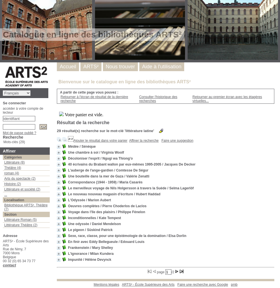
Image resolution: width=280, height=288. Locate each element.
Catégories (13, 157)
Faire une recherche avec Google (202, 285)
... (5, 195)
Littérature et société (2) (22, 189)
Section (10, 215)
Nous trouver (120, 66)
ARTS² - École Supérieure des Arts (148, 285)
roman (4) (11, 173)
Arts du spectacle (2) (20, 179)
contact (9, 265)
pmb (234, 285)
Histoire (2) (12, 184)
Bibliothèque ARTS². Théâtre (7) (25, 207)
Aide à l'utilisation (162, 66)
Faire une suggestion (177, 141)
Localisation (14, 200)
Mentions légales (106, 285)
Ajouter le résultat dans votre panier (100, 141)
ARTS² (91, 66)
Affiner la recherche (144, 141)
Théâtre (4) (12, 168)
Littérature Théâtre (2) (21, 225)
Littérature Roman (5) (20, 220)
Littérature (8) (14, 162)
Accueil (68, 66)
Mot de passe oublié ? (19, 133)
